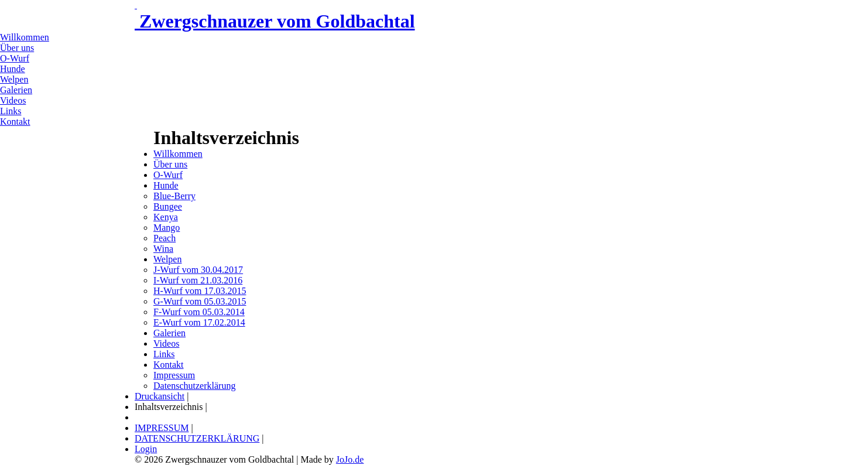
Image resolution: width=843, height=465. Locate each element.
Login (146, 449)
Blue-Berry (174, 196)
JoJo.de (350, 459)
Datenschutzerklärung (194, 386)
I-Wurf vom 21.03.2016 (197, 280)
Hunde (12, 69)
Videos (13, 100)
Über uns (17, 48)
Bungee (167, 206)
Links (10, 111)
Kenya (165, 217)
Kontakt (15, 121)
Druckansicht (159, 396)
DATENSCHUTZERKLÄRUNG (197, 438)
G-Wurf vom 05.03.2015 (199, 301)
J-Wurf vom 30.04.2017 (198, 270)
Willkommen (24, 37)
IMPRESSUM (162, 428)
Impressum (174, 375)
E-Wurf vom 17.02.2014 (199, 322)
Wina (163, 249)
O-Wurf (14, 58)
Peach (164, 238)
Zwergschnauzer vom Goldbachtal (275, 21)
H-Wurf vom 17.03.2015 (199, 291)
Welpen (14, 79)
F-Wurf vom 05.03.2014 (199, 312)
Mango (166, 227)
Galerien (16, 90)
